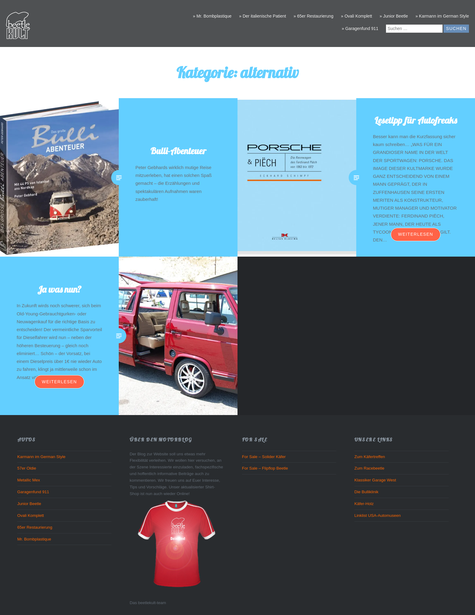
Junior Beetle (29, 503)
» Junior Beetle (394, 16)
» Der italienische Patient (262, 16)
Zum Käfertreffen (369, 456)
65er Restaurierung (34, 527)
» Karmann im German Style (442, 16)
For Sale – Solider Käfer (264, 456)
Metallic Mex (28, 480)
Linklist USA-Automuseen (377, 515)
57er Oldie (26, 468)
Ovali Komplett (30, 515)
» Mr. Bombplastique (212, 16)
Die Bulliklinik (366, 492)
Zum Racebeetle (369, 468)
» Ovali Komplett (356, 16)
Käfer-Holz (364, 503)
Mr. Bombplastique (34, 539)
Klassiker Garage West (375, 480)
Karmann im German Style (41, 456)
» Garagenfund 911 (360, 28)
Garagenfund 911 (33, 492)
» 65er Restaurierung (314, 16)
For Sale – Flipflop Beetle (265, 468)
